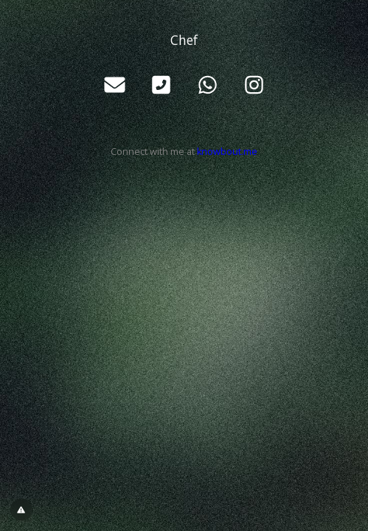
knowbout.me (227, 151)
